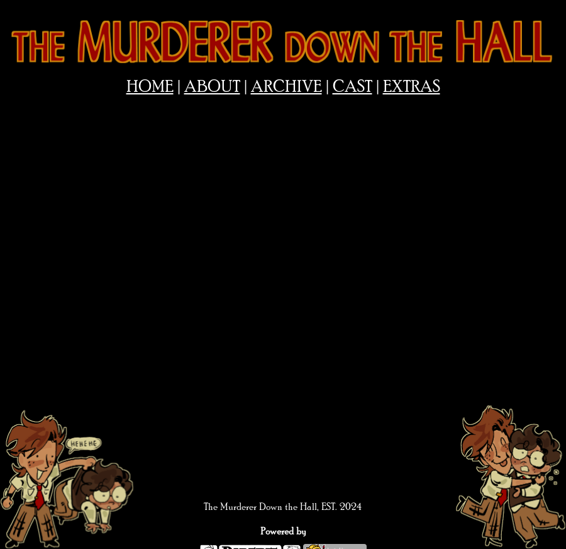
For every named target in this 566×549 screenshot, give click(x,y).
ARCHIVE (286, 87)
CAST (352, 87)
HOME (150, 87)
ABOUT (212, 87)
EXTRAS (411, 87)
